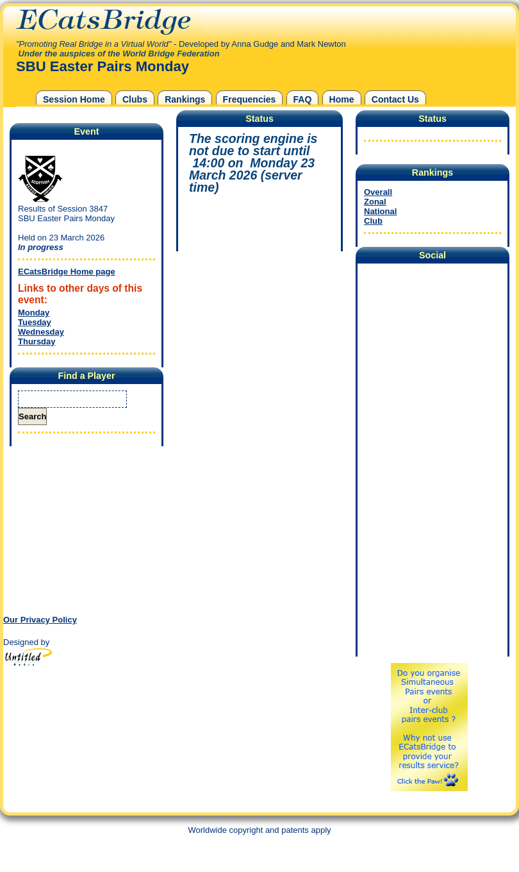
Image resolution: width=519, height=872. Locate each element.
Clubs (134, 99)
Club (373, 221)
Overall (378, 192)
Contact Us (395, 99)
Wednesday (41, 332)
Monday (33, 312)
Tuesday (34, 322)
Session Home (74, 99)
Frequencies (249, 99)
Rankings (185, 99)
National (380, 211)
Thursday (37, 341)
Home (341, 99)
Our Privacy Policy (40, 620)
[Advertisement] (83, 529)
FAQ (302, 99)
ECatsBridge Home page (66, 271)
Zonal (375, 201)
